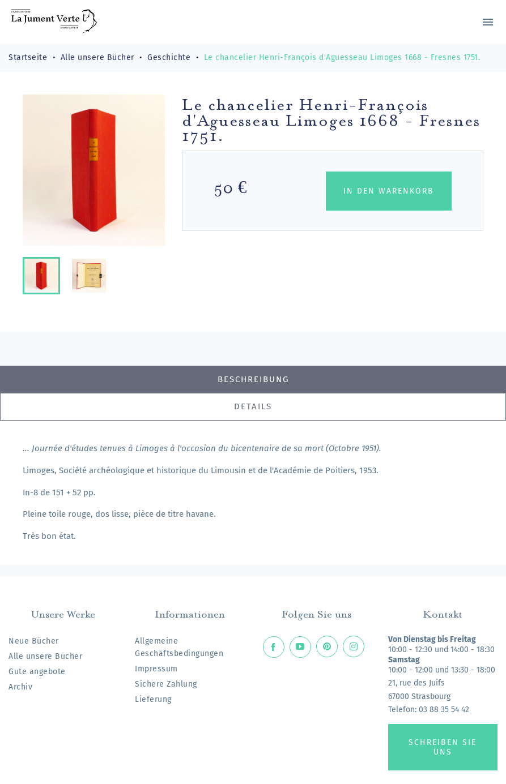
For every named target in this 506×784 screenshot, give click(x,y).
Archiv (20, 687)
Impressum (156, 669)
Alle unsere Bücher (45, 656)
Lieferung (153, 699)
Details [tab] (253, 406)
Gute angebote (37, 671)
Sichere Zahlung (166, 684)
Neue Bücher (33, 641)
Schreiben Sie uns (443, 747)
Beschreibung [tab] (253, 379)
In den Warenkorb (388, 191)
